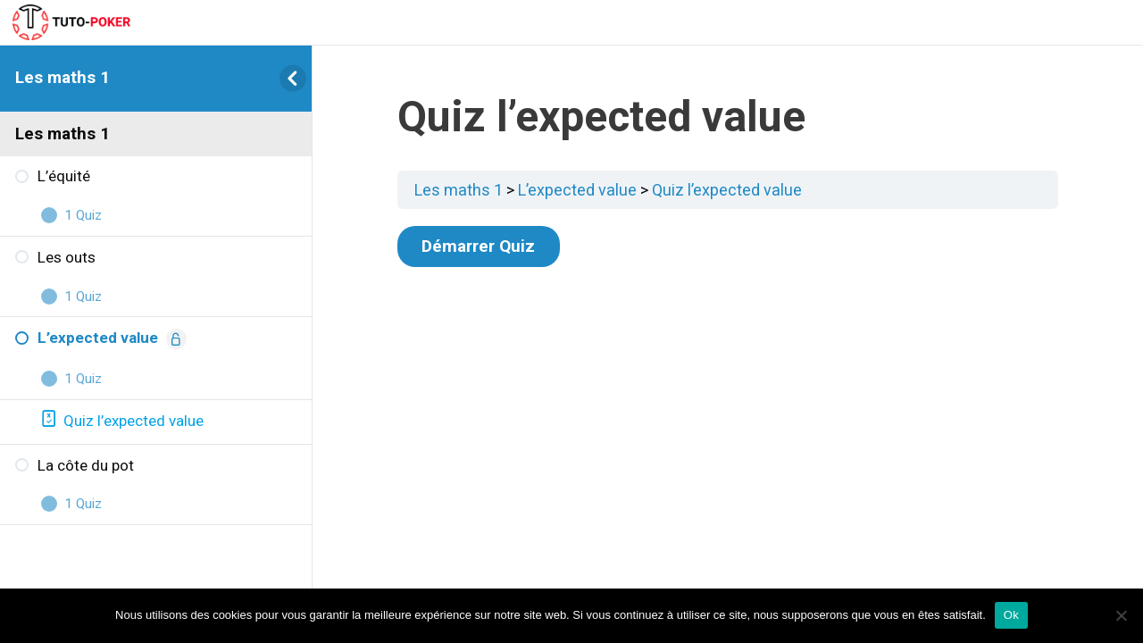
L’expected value (577, 189)
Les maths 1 (62, 78)
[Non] (1121, 615)
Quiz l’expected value (727, 189)
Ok (1011, 615)
